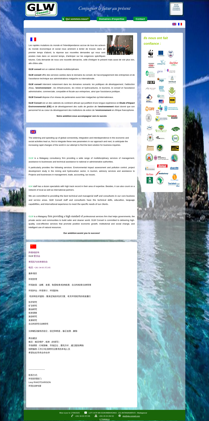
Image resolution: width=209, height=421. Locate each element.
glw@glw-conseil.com (131, 416)
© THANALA (104, 419)
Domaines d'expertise (111, 19)
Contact (140, 19)
